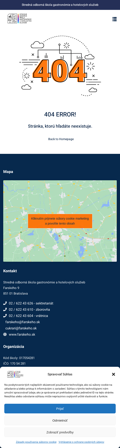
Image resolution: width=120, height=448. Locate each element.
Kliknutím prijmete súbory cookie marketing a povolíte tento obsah (60, 221)
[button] (113, 374)
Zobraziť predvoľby (60, 432)
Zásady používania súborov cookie (36, 442)
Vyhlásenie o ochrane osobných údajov (81, 442)
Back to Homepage (60, 139)
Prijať (60, 408)
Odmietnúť (60, 420)
